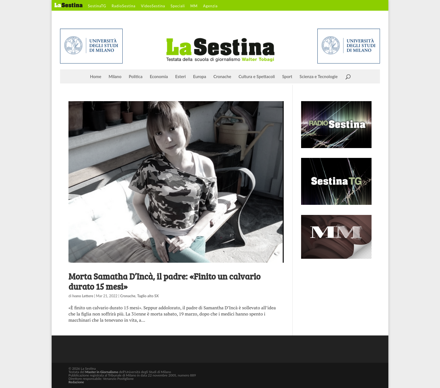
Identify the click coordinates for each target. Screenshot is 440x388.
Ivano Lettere (82, 296)
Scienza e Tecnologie (319, 76)
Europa (199, 76)
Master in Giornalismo (101, 372)
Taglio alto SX (148, 296)
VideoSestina (153, 6)
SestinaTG (97, 6)
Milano (115, 76)
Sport (287, 76)
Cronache (222, 76)
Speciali (178, 6)
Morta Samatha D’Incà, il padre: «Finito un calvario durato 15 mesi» (164, 281)
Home (95, 76)
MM (194, 6)
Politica (136, 76)
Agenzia (210, 6)
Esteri (180, 76)
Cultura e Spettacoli (257, 76)
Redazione (76, 382)
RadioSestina (124, 6)
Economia (159, 76)
